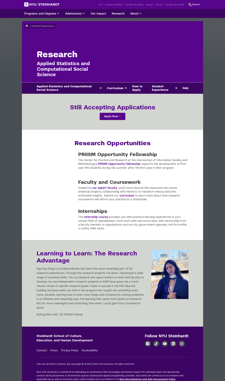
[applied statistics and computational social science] (102, 88)
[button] (194, 4)
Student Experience (43, 26)
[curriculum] (127, 88)
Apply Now (112, 116)
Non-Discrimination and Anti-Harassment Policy (147, 379)
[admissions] (83, 13)
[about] (140, 13)
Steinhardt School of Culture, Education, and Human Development (65, 338)
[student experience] (177, 88)
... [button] (29, 26)
